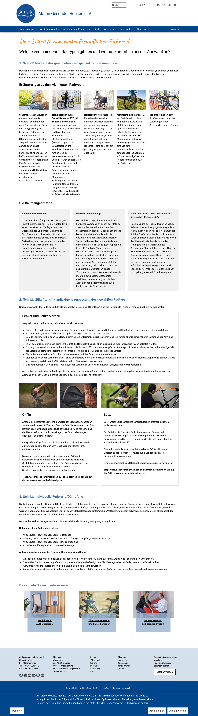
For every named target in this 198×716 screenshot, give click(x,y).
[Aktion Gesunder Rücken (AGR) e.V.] (25, 13)
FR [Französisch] (174, 4)
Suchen (108, 5)
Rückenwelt (95, 663)
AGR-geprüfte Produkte (63, 666)
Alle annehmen (177, 710)
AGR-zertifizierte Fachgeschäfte (66, 669)
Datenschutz (123, 663)
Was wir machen (60, 660)
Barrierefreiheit (124, 666)
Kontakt (121, 669)
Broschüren (95, 666)
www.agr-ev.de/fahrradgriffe (47, 480)
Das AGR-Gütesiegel (61, 663)
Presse (92, 672)
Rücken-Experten (60, 672)
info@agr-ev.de (31, 669)
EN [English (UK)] (164, 4)
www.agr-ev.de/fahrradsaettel (129, 473)
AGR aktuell (95, 660)
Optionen (17, 710)
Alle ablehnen (156, 710)
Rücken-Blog (95, 669)
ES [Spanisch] (169, 4)
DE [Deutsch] (158, 4)
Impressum (122, 660)
